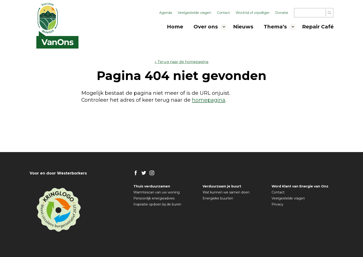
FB (135, 173)
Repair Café (318, 27)
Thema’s (275, 27)
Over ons (206, 27)
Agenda (165, 13)
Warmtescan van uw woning (156, 192)
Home (175, 27)
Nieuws (243, 27)
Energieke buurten (218, 198)
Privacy (277, 204)
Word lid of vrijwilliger (252, 13)
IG (152, 173)
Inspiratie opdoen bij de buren (157, 204)
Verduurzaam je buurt (222, 186)
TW (143, 173)
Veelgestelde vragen (194, 13)
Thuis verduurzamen (151, 186)
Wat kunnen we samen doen (226, 192)
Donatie (281, 13)
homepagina (208, 100)
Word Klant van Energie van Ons (300, 186)
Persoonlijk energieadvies (154, 198)
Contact (223, 13)
